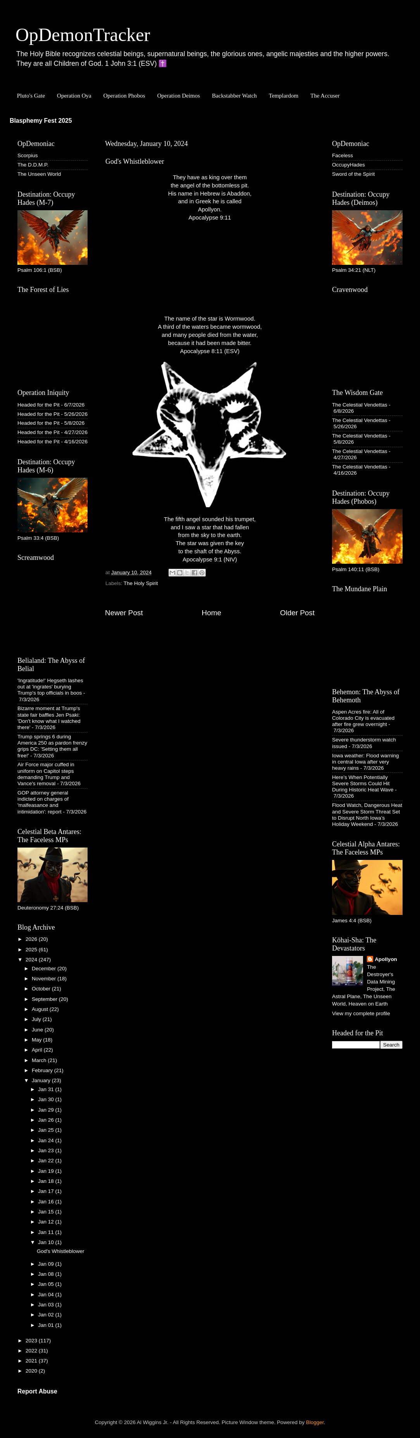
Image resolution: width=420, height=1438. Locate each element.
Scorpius (27, 155)
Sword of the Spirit (353, 174)
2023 (32, 1341)
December (44, 968)
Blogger (315, 1422)
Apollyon (386, 959)
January (42, 1080)
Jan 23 (46, 1150)
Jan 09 (46, 1264)
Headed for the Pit (38, 405)
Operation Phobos (124, 96)
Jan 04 (46, 1294)
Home (211, 613)
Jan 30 (46, 1099)
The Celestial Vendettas (359, 405)
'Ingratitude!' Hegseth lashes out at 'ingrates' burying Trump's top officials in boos (50, 687)
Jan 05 (46, 1284)
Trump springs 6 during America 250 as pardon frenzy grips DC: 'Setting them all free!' (52, 746)
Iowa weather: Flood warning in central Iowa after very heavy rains (365, 762)
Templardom (283, 96)
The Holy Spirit (141, 583)
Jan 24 (46, 1140)
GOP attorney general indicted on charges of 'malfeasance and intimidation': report (43, 802)
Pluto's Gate (31, 96)
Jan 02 (46, 1315)
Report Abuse (37, 1391)
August (41, 1009)
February (43, 1070)
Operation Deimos (178, 96)
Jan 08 (46, 1274)
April (38, 1050)
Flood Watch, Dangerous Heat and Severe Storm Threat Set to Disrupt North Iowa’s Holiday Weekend (367, 814)
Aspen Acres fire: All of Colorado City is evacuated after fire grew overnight (363, 718)
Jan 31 (46, 1089)
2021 (32, 1361)
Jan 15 (46, 1212)
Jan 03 (46, 1305)
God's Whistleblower (60, 1251)
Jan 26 (46, 1120)
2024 (32, 960)
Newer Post (124, 613)
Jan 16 (46, 1202)
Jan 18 (46, 1181)
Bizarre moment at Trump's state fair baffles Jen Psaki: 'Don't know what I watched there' (49, 717)
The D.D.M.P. (32, 165)
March (40, 1060)
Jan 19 (46, 1171)
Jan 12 (46, 1222)
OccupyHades (348, 165)
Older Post (297, 613)
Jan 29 (46, 1110)
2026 (32, 939)
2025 (32, 949)
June (38, 1030)
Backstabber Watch (234, 96)
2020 (32, 1371)
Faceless (342, 155)
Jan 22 (46, 1160)
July (37, 1019)
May (37, 1040)
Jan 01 (46, 1325)
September (45, 999)
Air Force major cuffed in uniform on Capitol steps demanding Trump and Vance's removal (45, 774)
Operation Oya (74, 96)
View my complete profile (361, 1013)
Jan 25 (46, 1130)
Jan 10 (46, 1242)
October (42, 989)
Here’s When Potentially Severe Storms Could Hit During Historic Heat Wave (363, 783)
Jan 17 (46, 1191)
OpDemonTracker (82, 34)
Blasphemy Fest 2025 (41, 120)
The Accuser (324, 96)
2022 (32, 1351)
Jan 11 (46, 1232)
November (44, 979)
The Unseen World (39, 174)
